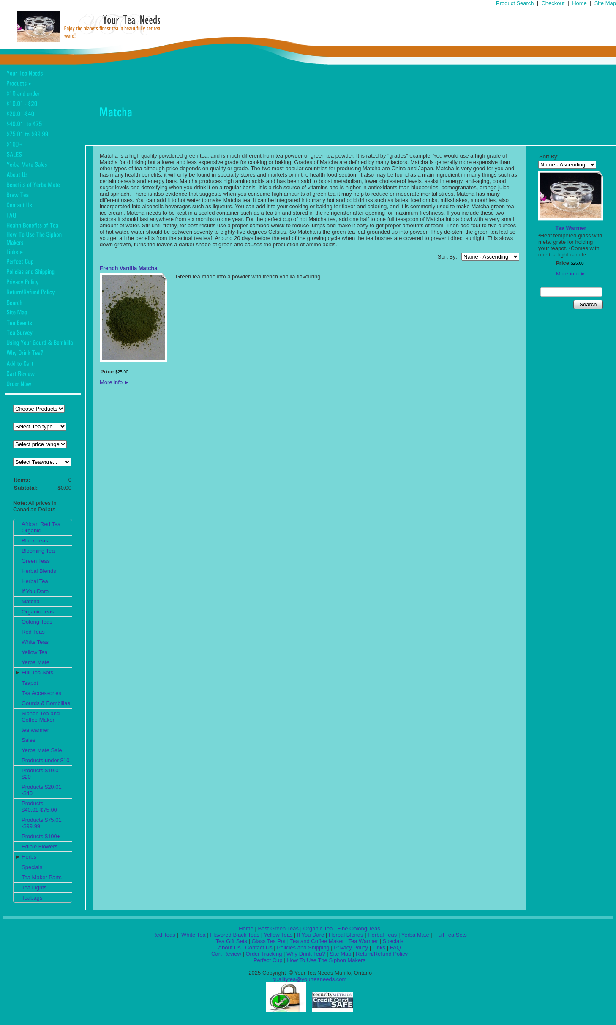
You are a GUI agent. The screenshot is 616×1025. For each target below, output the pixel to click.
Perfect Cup (268, 960)
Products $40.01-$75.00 (39, 806)
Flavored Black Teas (234, 935)
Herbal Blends (39, 571)
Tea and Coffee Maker (317, 941)
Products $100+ (41, 836)
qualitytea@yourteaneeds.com (310, 979)
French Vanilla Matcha (129, 268)
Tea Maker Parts (42, 877)
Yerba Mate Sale (42, 750)
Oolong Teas (37, 622)
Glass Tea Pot (268, 941)
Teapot (30, 683)
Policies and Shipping (303, 947)
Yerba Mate (35, 662)
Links (379, 947)
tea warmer (35, 730)
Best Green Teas (278, 928)
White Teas (35, 642)
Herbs (29, 856)
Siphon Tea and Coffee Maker (41, 716)
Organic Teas (38, 611)
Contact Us (258, 947)
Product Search (515, 3)
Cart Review (226, 954)
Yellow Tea (34, 652)
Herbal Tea (35, 581)
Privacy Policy (351, 947)
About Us (229, 947)
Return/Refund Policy (382, 954)
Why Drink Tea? (305, 954)
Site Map (605, 3)
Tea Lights (34, 887)
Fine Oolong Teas (358, 928)
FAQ (395, 947)
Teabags (32, 897)
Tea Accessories (41, 693)
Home (579, 3)
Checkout (552, 3)
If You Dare (35, 591)
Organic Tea (318, 928)
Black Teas (35, 540)
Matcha (31, 601)
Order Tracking (263, 954)
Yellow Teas (278, 935)
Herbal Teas (382, 935)
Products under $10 (45, 760)
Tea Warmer (571, 228)
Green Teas (36, 561)
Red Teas (33, 632)
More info (115, 382)
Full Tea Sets (37, 672)
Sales (28, 740)
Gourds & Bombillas (46, 703)
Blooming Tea (38, 551)
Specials (32, 867)
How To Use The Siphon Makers (326, 960)
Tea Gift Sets (231, 941)
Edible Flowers (39, 846)
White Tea (192, 935)
